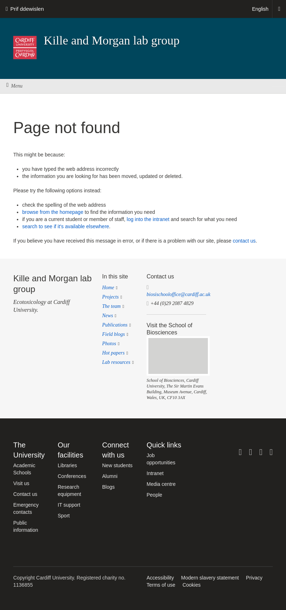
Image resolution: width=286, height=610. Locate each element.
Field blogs (113, 334)
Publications (115, 325)
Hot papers (113, 353)
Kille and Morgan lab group (112, 40)
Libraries (67, 465)
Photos (109, 343)
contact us (244, 241)
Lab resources (116, 362)
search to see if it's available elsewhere (65, 226)
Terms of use (161, 585)
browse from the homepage (52, 212)
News (107, 315)
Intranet (155, 473)
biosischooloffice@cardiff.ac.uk (178, 294)
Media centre (161, 484)
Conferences (72, 476)
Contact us (25, 494)
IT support (69, 505)
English (260, 9)
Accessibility (160, 578)
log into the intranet (148, 219)
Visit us (21, 483)
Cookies (191, 585)
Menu (14, 86)
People (154, 495)
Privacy (254, 578)
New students (117, 465)
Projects (110, 297)
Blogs (108, 487)
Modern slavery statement (210, 578)
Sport (64, 515)
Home (108, 287)
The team (111, 306)
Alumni (110, 476)
